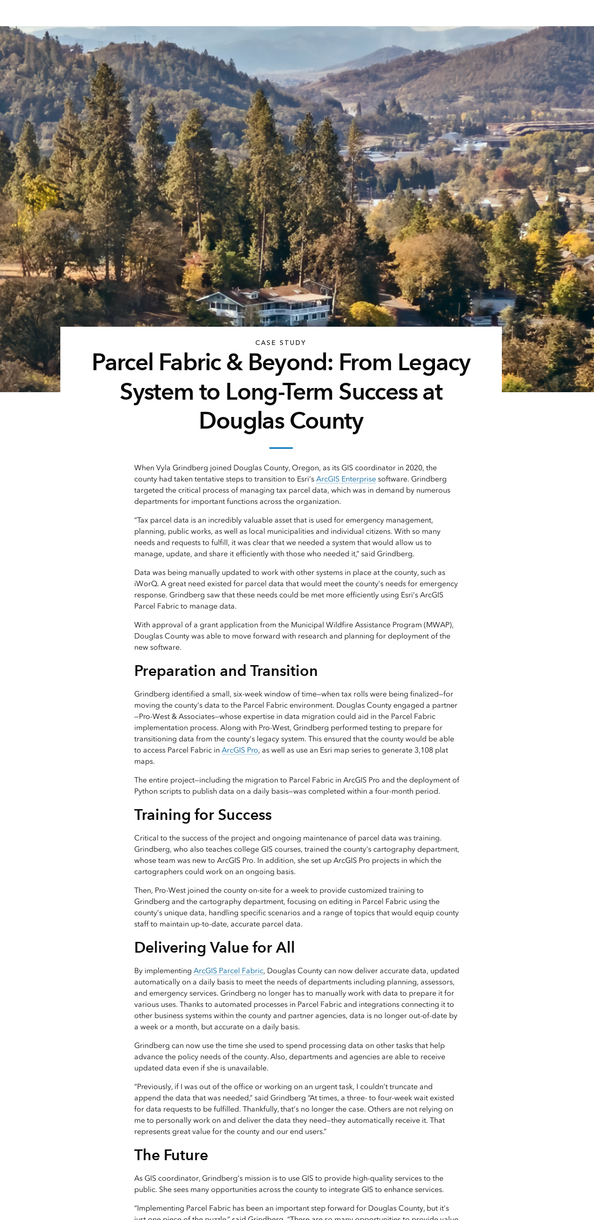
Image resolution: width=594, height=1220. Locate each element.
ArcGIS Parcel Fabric (228, 970)
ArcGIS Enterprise (346, 478)
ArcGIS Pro (240, 750)
